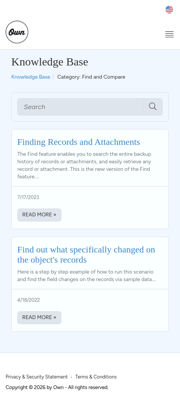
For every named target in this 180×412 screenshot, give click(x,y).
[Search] (80, 107)
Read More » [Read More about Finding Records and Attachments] (39, 214)
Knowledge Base (30, 77)
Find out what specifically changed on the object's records (86, 254)
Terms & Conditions (96, 377)
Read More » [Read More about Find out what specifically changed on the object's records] (39, 317)
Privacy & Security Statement (37, 377)
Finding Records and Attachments (78, 142)
